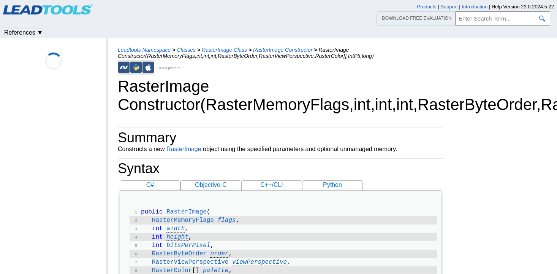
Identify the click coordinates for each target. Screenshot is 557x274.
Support (449, 7)
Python (332, 185)
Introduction (474, 7)
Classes (186, 50)
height (177, 240)
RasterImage (183, 149)
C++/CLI (271, 185)
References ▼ (23, 32)
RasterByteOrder (179, 258)
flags (227, 222)
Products (426, 7)
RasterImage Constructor (282, 50)
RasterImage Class (224, 50)
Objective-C (211, 185)
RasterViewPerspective (190, 267)
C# (150, 185)
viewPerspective (259, 267)
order (219, 258)
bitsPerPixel (188, 249)
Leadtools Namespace (144, 50)
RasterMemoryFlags (183, 222)
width (175, 231)
